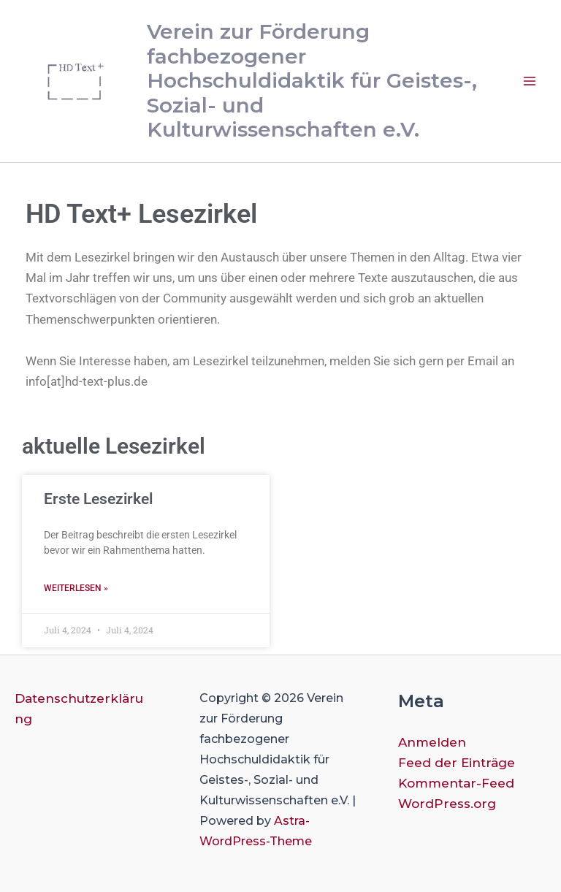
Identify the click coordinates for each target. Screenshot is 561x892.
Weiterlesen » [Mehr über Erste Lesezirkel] (76, 588)
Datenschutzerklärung (79, 708)
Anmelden (432, 742)
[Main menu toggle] (530, 81)
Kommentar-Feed (456, 783)
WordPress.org (447, 803)
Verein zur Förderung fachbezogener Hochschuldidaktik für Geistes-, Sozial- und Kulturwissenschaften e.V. (312, 80)
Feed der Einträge (456, 762)
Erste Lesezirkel (98, 499)
